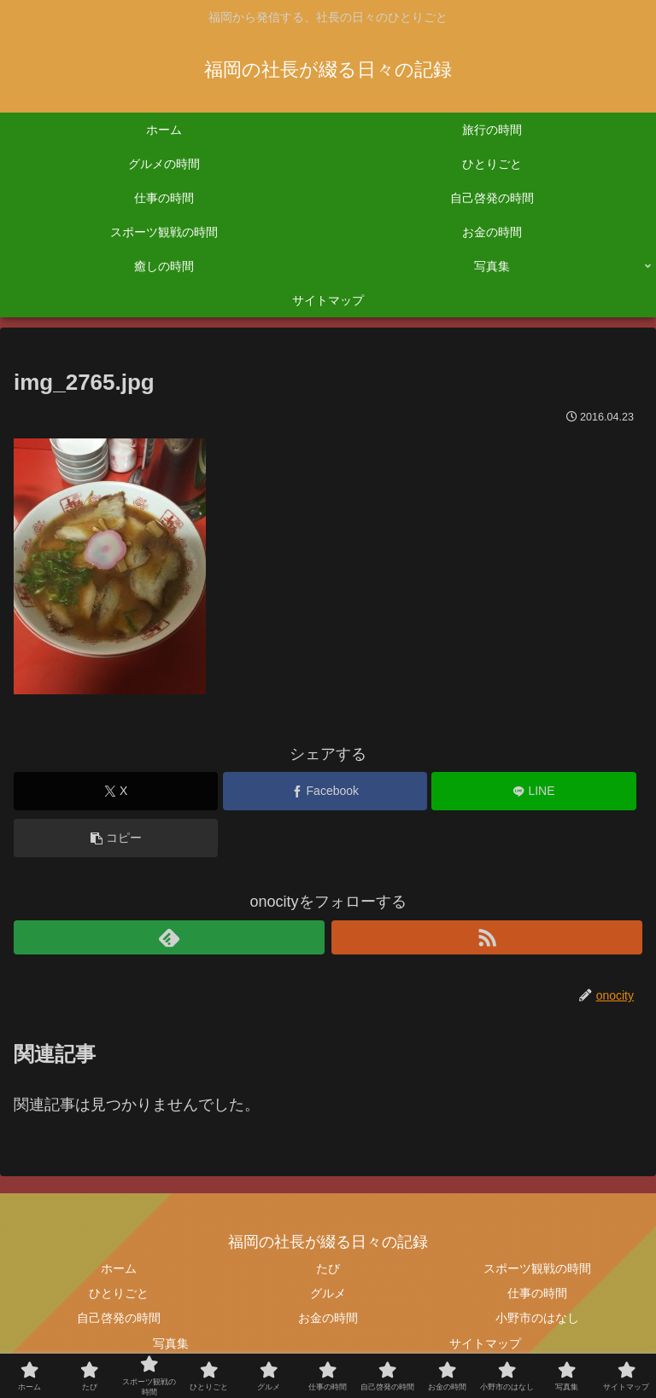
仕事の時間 (537, 1293)
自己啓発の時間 (119, 1318)
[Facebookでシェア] (325, 791)
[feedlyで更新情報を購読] (169, 937)
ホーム (119, 1268)
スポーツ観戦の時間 (537, 1268)
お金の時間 (328, 1318)
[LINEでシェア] (533, 791)
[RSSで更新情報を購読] (486, 937)
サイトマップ (485, 1343)
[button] (116, 838)
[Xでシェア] (116, 791)
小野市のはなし (537, 1318)
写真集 (171, 1343)
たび (328, 1268)
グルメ (328, 1293)
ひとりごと (119, 1293)
